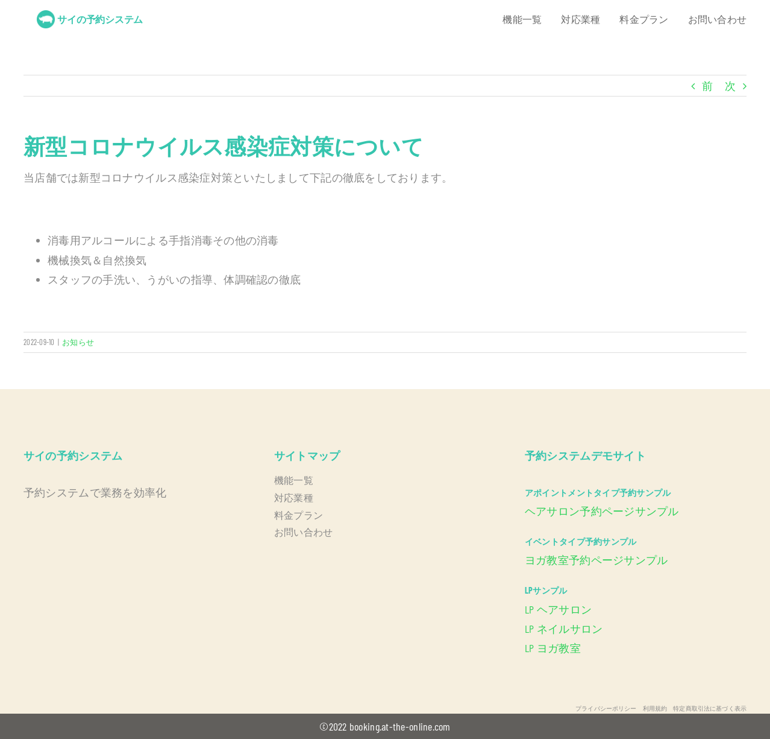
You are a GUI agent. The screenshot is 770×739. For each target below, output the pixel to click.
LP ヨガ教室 (553, 648)
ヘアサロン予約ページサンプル (602, 511)
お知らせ (78, 342)
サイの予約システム (100, 19)
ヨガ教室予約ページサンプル (596, 559)
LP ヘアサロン (558, 609)
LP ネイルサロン (564, 628)
